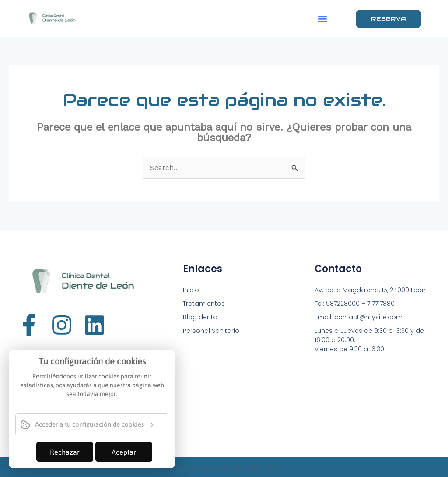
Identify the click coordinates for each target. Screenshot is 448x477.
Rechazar (65, 452)
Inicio (191, 290)
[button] (322, 18)
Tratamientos (204, 303)
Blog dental (201, 317)
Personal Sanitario (211, 330)
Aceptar (124, 452)
